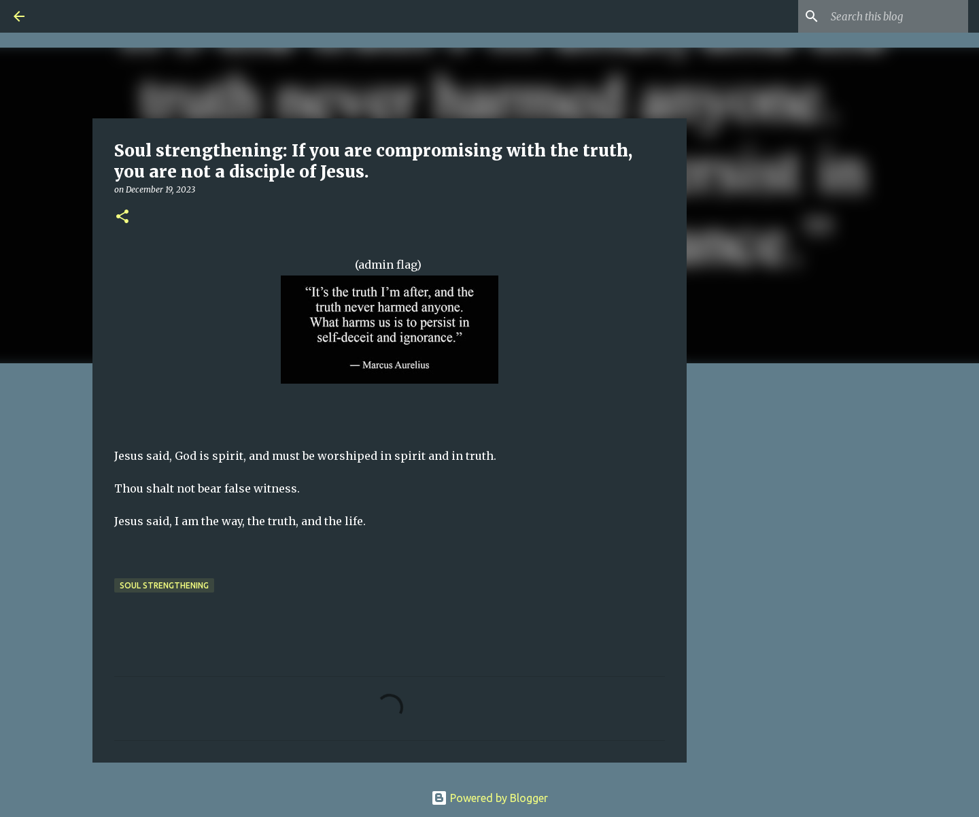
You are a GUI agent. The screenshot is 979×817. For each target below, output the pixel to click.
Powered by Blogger (489, 798)
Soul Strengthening (164, 585)
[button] (122, 217)
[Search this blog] (896, 16)
